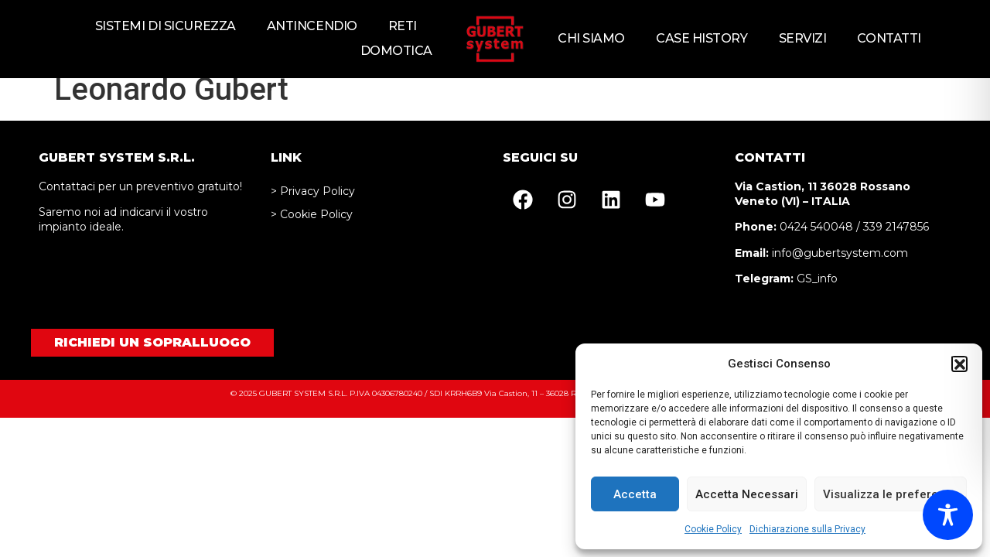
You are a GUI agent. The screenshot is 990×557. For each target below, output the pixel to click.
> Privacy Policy (313, 204)
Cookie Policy (713, 529)
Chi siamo (591, 38)
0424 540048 (816, 240)
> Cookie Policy (312, 227)
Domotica (396, 50)
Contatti (888, 38)
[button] (959, 363)
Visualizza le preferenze (890, 494)
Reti (402, 26)
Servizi (803, 38)
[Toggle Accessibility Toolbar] (948, 515)
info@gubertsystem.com (840, 266)
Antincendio (312, 26)
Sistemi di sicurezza (165, 26)
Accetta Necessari (746, 494)
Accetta (635, 494)
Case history (702, 38)
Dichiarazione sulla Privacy (807, 529)
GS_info (817, 292)
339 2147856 (896, 240)
